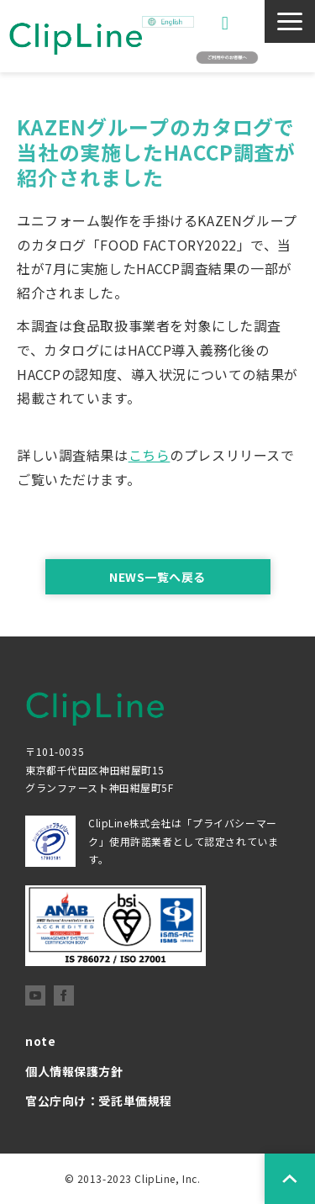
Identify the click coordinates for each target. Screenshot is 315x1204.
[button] (290, 21)
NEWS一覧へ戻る (157, 576)
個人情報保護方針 (74, 1071)
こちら (150, 455)
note (40, 1040)
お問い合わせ (227, 23)
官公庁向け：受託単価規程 (98, 1100)
